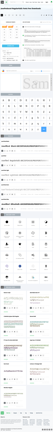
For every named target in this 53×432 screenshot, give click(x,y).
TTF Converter (39, 419)
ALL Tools (31, 424)
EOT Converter (32, 420)
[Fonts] (24, 15)
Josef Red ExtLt (5, 185)
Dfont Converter (46, 423)
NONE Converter (26, 424)
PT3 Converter (39, 422)
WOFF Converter (40, 420)
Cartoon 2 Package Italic (36, 364)
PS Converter (45, 422)
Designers (15, 413)
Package (31, 413)
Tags (26, 413)
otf (4, 32)
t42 (4, 37)
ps (10, 34)
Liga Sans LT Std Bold (35, 340)
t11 (10, 37)
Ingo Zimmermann (10, 58)
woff (11, 29)
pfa (10, 32)
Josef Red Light (5, 170)
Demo (39, 2)
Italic (17, 60)
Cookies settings (46, 424)
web (10, 26)
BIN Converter (32, 422)
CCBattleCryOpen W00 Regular (11, 316)
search (23, 2)
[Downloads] (7, 151)
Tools (42, 2)
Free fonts (2, 2)
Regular (13, 60)
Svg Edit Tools (32, 419)
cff (16, 34)
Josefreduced (9, 60)
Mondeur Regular (8, 387)
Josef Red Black (5, 141)
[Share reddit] (44, 15)
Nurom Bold (33, 316)
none (4, 40)
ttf (4, 26)
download (10, 45)
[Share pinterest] (49, 15)
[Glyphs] (13, 15)
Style (21, 413)
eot (4, 29)
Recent (27, 2)
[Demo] (9, 15)
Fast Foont (6, 364)
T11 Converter (39, 423)
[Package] (16, 15)
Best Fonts (35, 2)
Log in (47, 2)
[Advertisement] (11, 82)
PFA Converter (25, 422)
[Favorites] (5, 15)
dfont (16, 37)
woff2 (17, 29)
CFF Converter (25, 423)
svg (16, 26)
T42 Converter (32, 423)
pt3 (4, 34)
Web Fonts (8, 413)
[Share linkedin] (51, 15)
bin (16, 32)
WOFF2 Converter (46, 420)
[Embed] (12, 151)
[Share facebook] (41, 15)
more (44, 129)
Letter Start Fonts (39, 413)
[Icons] (20, 15)
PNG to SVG (25, 419)
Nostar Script (7, 292)
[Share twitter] (46, 15)
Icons (30, 2)
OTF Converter (46, 419)
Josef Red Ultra (5, 199)
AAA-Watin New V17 (35, 292)
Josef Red (3, 156)
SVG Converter (25, 420)
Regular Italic (9, 52)
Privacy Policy (39, 424)
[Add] (2, 15)
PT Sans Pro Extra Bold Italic (11, 340)
